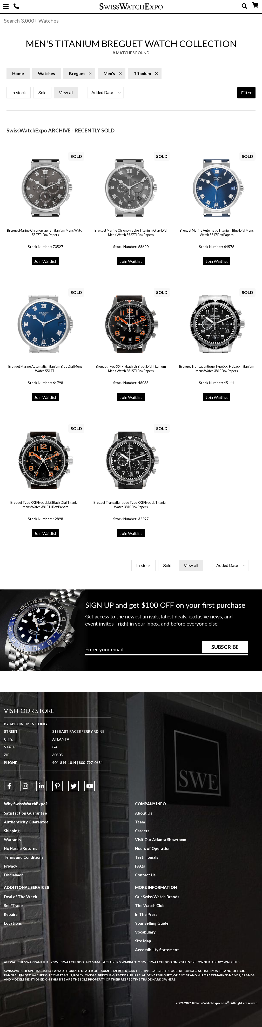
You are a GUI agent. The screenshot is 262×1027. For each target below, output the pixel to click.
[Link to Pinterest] (57, 786)
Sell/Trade (13, 905)
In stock (18, 93)
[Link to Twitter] (73, 786)
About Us (143, 813)
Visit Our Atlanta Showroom (160, 839)
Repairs (10, 914)
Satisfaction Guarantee (25, 813)
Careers (142, 830)
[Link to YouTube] (89, 786)
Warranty (12, 839)
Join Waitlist (45, 261)
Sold (42, 93)
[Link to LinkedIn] (41, 786)
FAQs (140, 866)
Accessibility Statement (157, 949)
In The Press (146, 914)
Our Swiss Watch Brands (157, 896)
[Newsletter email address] (166, 651)
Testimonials (146, 857)
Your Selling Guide (152, 923)
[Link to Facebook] (9, 786)
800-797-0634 (91, 762)
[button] (105, 92)
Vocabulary (145, 932)
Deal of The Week (20, 896)
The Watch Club (150, 905)
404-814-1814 (17, 6)
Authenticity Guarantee (26, 822)
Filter (246, 92)
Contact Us (145, 874)
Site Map (143, 940)
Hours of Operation (153, 848)
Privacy (10, 866)
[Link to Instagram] (25, 786)
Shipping (12, 830)
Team (140, 822)
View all (66, 93)
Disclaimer (13, 874)
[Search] (131, 20)
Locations (13, 923)
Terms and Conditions (23, 857)
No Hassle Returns (20, 848)
